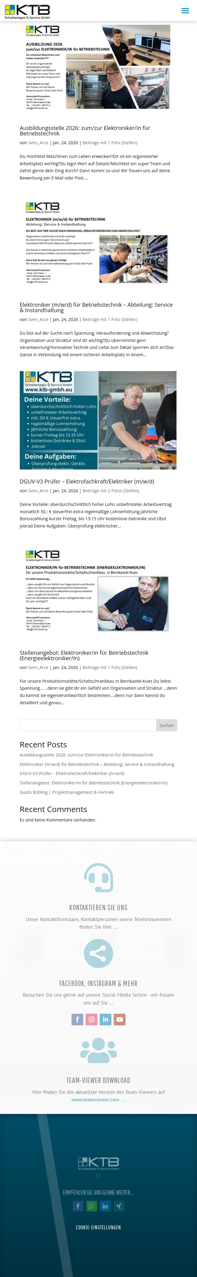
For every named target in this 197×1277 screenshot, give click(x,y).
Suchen (166, 725)
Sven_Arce (38, 142)
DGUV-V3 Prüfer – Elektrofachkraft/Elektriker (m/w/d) (87, 481)
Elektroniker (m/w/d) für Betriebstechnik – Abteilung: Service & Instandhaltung (96, 307)
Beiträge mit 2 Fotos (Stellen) (111, 490)
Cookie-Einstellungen (98, 1227)
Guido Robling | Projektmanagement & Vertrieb (67, 792)
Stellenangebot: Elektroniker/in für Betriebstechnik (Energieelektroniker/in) (84, 655)
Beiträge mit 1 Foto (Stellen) (110, 142)
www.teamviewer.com (95, 1099)
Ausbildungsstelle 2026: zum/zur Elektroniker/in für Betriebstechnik (85, 130)
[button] (78, 1206)
